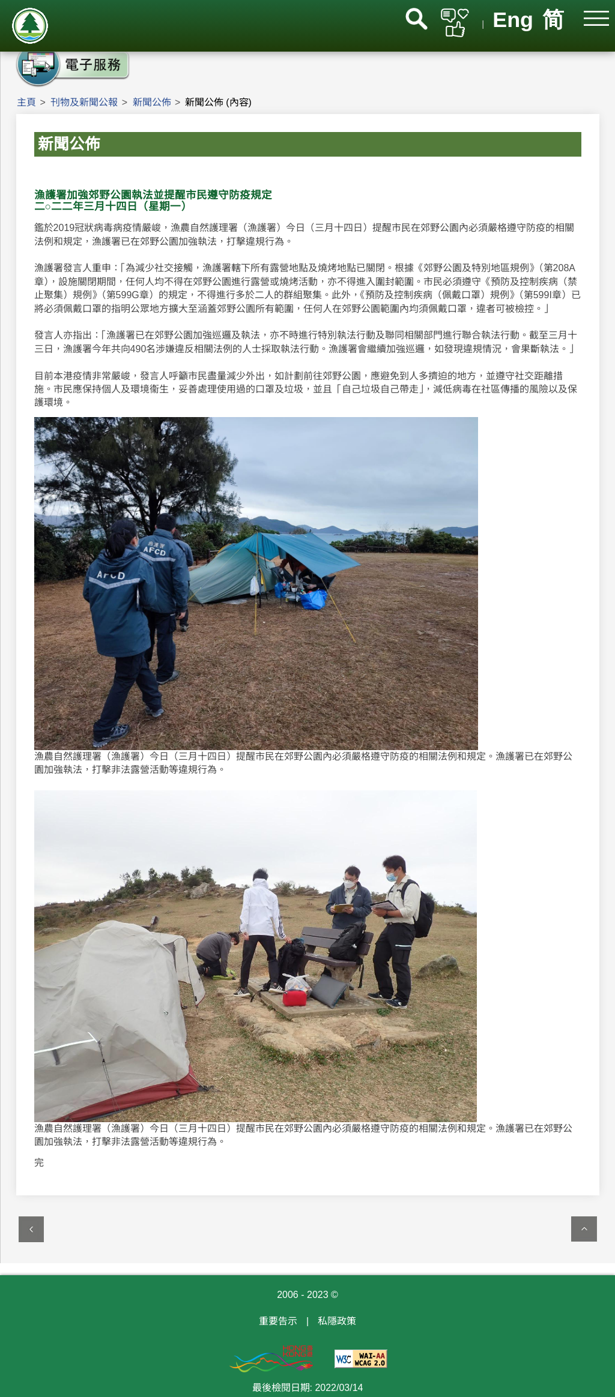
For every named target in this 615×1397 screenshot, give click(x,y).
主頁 (26, 102)
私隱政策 (337, 1321)
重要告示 (278, 1321)
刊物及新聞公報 (84, 102)
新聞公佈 (152, 102)
